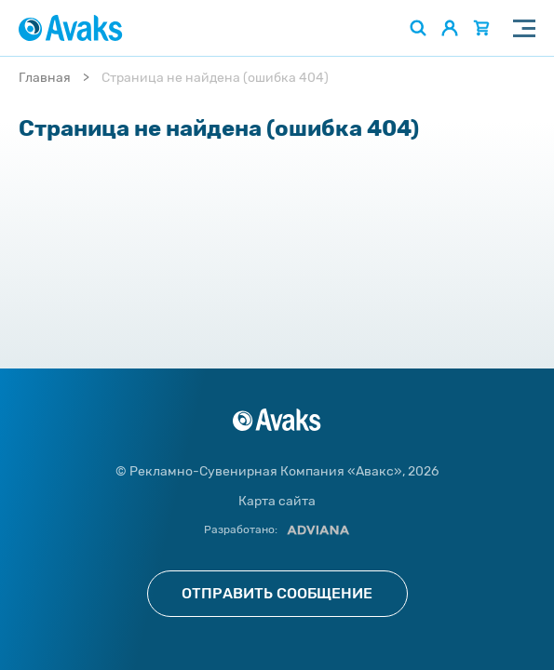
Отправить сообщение (277, 593)
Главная (45, 78)
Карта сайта (277, 501)
